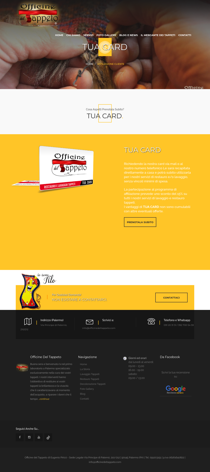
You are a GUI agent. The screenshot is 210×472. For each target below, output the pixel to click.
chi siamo (73, 35)
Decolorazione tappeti (92, 384)
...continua (43, 399)
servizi (88, 35)
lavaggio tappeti (89, 374)
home (59, 35)
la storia (85, 369)
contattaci (171, 297)
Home (89, 64)
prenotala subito (140, 222)
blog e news (128, 35)
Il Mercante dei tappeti (158, 35)
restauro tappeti (89, 379)
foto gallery (106, 35)
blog (82, 393)
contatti (184, 35)
